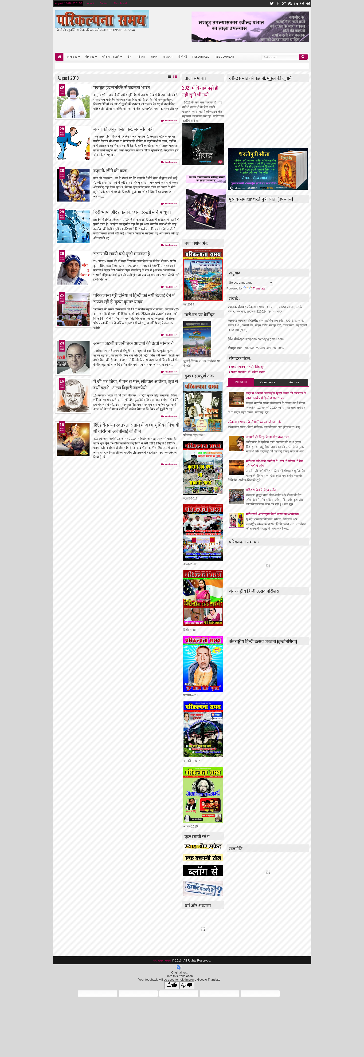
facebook (278, 3)
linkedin (296, 3)
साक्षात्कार (167, 56)
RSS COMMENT (224, 56)
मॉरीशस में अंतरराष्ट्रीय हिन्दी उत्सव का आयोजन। (272, 514)
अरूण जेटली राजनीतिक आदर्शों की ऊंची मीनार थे (133, 343)
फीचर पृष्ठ (89, 56)
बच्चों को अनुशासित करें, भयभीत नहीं (123, 128)
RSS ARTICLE (200, 56)
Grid (169, 77)
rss (290, 3)
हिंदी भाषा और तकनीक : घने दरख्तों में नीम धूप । (132, 211)
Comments (267, 382)
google (284, 3)
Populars (241, 382)
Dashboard (120, 3)
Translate (254, 288)
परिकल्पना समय (162, 960)
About (90, 3)
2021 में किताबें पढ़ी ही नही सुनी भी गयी (200, 91)
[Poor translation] (186, 985)
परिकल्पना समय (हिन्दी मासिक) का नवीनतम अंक (255, 422)
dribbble (302, 3)
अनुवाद (154, 56)
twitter (272, 3)
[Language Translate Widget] (250, 282)
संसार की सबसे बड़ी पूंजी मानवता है (121, 253)
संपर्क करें (182, 56)
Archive (294, 382)
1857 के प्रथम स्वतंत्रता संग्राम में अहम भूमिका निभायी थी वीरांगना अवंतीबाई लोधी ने (136, 427)
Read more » (170, 120)
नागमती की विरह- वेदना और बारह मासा (267, 437)
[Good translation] (171, 985)
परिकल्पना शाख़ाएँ (110, 56)
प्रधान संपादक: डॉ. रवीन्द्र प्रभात (248, 372)
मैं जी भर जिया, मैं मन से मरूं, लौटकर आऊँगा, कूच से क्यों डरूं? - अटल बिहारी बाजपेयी (135, 384)
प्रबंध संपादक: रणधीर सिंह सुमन (248, 366)
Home (59, 57)
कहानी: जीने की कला (110, 170)
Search (303, 57)
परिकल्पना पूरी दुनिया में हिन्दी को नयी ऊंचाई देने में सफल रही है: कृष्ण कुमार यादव (134, 298)
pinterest (308, 3)
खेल (129, 56)
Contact (104, 3)
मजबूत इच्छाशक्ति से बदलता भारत (121, 87)
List (175, 77)
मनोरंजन (141, 56)
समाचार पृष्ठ (71, 56)
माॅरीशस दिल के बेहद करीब (261, 490)
